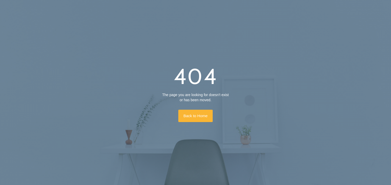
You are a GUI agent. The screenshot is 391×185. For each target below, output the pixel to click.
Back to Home (195, 116)
